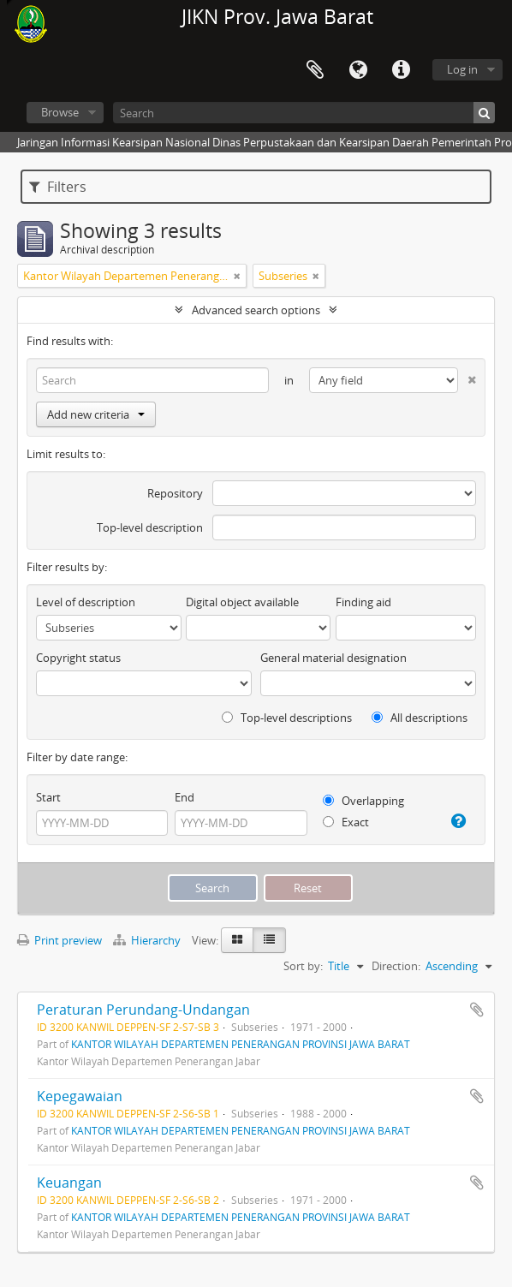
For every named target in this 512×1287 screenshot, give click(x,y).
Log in (462, 69)
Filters (57, 186)
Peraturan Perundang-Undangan (143, 1009)
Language (357, 70)
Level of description (85, 602)
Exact (346, 822)
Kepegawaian (79, 1096)
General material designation (333, 657)
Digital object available (242, 602)
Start (48, 797)
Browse (60, 112)
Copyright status (78, 657)
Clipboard (315, 70)
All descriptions (419, 717)
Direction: (396, 966)
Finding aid (363, 602)
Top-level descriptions (287, 717)
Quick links (400, 70)
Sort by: (303, 966)
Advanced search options (256, 310)
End (184, 797)
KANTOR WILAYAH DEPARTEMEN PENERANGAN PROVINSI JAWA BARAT (240, 1044)
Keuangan (69, 1182)
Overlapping (363, 800)
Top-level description (150, 527)
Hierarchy (148, 940)
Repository (175, 493)
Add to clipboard (476, 1009)
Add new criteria (96, 414)
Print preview (59, 940)
